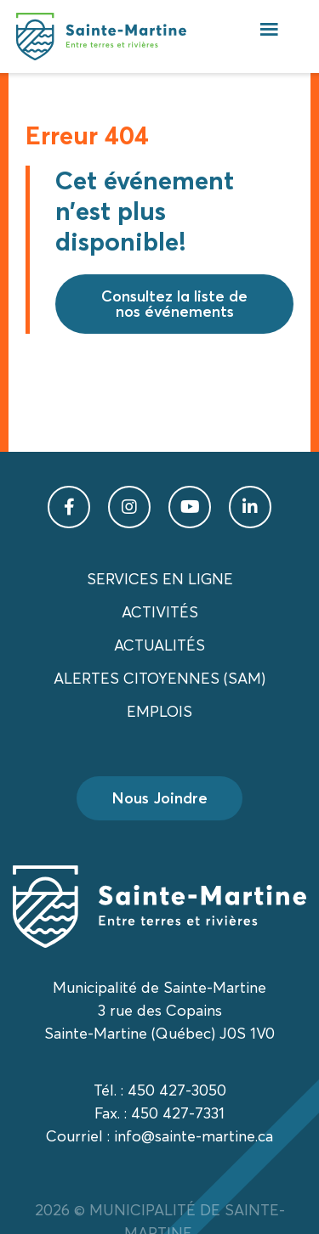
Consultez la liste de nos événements (174, 303)
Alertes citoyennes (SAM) (159, 678)
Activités (160, 612)
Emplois (159, 711)
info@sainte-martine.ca (193, 1136)
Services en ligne (160, 579)
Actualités (159, 645)
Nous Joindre (159, 798)
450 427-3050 (177, 1090)
